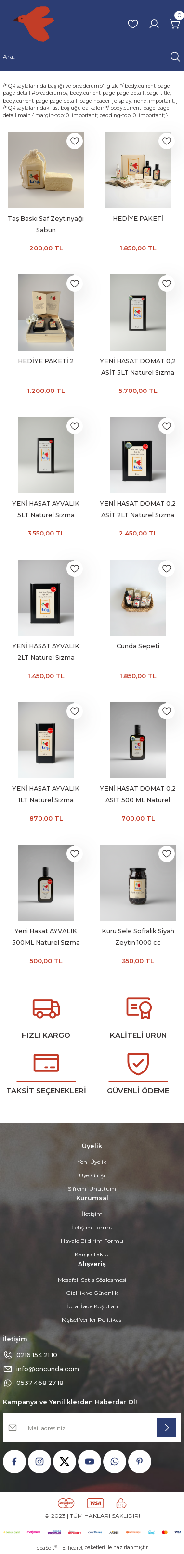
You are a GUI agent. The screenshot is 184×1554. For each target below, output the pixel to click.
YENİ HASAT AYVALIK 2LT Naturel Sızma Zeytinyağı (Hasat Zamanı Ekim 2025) (45, 653)
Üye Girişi (92, 1175)
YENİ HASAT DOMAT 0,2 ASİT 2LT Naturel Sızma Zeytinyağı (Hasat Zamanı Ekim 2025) (138, 510)
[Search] (92, 58)
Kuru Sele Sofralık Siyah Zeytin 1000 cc (138, 936)
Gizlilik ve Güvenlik (92, 1292)
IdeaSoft (46, 1547)
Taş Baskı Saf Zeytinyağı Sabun (46, 224)
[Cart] (175, 24)
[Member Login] (154, 24)
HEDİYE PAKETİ (138, 218)
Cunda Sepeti (138, 646)
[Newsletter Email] (92, 1427)
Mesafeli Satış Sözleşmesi (92, 1279)
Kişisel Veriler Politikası (92, 1319)
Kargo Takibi (92, 1254)
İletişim (92, 1213)
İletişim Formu (92, 1227)
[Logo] (34, 24)
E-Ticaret (72, 1548)
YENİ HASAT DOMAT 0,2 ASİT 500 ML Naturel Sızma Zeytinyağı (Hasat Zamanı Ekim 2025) (138, 795)
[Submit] (166, 1427)
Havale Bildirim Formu (92, 1240)
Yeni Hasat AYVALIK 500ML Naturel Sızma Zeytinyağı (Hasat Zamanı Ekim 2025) (46, 938)
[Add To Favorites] (74, 141)
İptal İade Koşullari (92, 1306)
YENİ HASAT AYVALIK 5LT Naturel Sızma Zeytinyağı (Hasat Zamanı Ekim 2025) (45, 510)
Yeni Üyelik (92, 1161)
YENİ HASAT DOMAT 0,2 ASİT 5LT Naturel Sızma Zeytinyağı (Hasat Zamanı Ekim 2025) (138, 368)
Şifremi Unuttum (92, 1188)
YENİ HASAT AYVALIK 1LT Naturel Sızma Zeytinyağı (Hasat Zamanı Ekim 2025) (45, 795)
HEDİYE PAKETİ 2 (46, 361)
